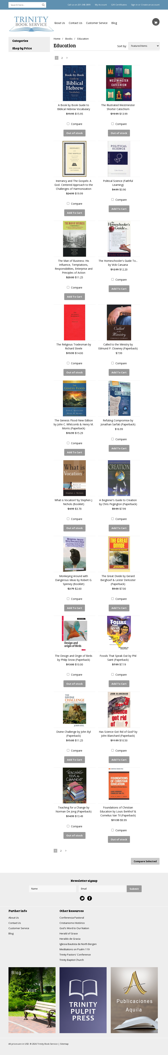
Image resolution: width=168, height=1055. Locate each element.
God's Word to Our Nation (76, 921)
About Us (59, 23)
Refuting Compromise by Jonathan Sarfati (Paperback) (118, 419)
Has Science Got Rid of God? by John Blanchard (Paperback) (118, 728)
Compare (76, 124)
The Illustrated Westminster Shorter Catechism (118, 107)
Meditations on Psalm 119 (76, 943)
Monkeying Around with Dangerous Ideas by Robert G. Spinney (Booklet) (73, 576)
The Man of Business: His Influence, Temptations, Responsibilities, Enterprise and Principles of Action (73, 265)
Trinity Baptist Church (73, 954)
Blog (114, 23)
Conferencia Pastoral (72, 910)
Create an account (150, 4)
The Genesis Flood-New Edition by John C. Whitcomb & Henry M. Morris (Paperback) (73, 421)
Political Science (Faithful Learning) (118, 182)
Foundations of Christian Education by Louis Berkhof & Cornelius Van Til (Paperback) (118, 805)
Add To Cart (74, 212)
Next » (67, 58)
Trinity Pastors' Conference (76, 949)
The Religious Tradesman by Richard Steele (73, 344)
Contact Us (75, 23)
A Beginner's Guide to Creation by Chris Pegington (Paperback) (118, 499)
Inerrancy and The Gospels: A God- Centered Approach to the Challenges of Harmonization (73, 184)
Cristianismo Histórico (73, 916)
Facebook (89, 891)
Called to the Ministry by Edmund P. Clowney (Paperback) (118, 344)
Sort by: (122, 46)
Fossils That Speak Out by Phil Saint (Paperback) (118, 653)
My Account (101, 4)
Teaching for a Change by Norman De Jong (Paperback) (74, 803)
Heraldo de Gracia (70, 932)
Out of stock (74, 133)
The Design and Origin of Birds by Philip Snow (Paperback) (73, 653)
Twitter (82, 891)
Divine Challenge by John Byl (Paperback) (73, 728)
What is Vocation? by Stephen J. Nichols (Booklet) (74, 499)
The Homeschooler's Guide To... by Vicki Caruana (118, 261)
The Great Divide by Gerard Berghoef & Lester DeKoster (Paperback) (118, 576)
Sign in (134, 4)
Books (69, 38)
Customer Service (97, 23)
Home (57, 38)
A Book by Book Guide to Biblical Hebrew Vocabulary (73, 107)
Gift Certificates (119, 4)
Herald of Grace (69, 927)
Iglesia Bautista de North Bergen (79, 938)
